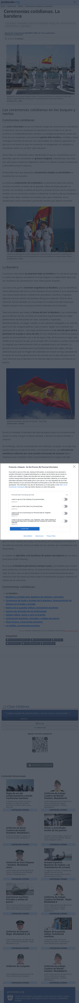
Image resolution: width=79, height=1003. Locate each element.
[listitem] (39, 495)
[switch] (65, 499)
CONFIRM (25, 528)
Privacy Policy (51, 536)
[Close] (75, 467)
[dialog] (39, 501)
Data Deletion (28, 536)
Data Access (39, 536)
